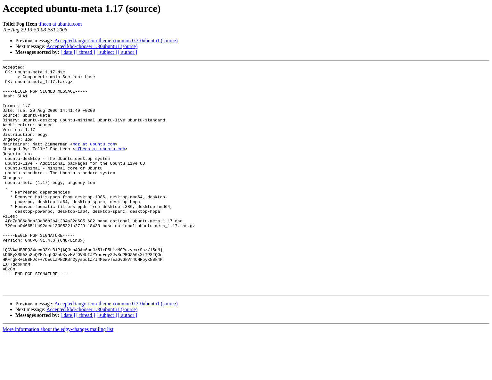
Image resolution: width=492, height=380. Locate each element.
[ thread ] (85, 52)
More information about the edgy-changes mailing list (58, 374)
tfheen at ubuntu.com (60, 24)
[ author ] (127, 52)
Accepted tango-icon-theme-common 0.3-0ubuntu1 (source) (116, 40)
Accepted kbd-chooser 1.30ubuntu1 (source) (91, 46)
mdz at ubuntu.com (93, 160)
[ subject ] (106, 52)
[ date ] (68, 52)
